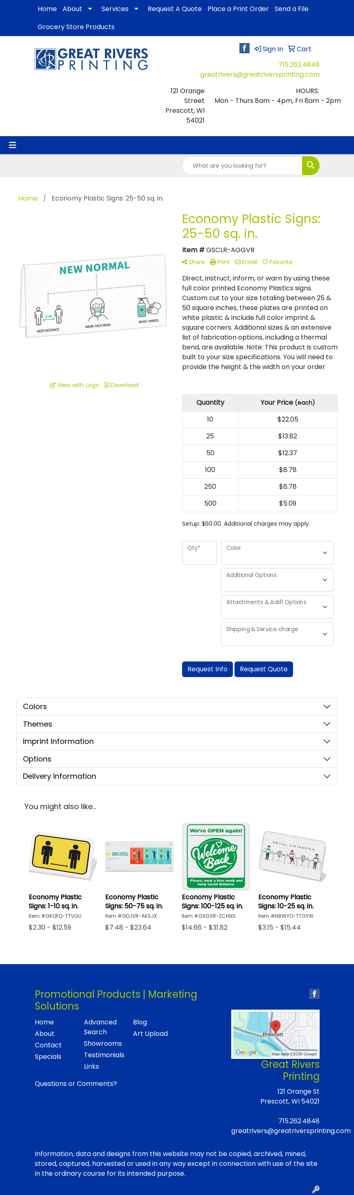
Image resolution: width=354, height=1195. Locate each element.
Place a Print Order (238, 9)
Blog (140, 1022)
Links (91, 1066)
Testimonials (103, 1055)
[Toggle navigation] (12, 145)
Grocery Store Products (76, 27)
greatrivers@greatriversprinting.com (260, 74)
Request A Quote (175, 9)
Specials (48, 1056)
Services (115, 9)
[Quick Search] (242, 165)
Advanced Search (100, 1027)
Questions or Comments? (76, 1083)
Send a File (292, 9)
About (72, 9)
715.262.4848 (299, 64)
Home (47, 9)
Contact (48, 1045)
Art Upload (150, 1033)
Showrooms (103, 1043)
